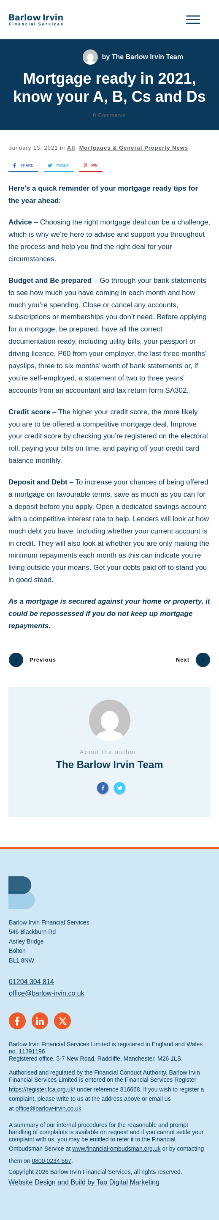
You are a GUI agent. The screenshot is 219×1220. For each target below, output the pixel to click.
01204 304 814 (31, 977)
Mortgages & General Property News (133, 148)
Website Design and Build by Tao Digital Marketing (84, 1177)
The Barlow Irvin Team (148, 56)
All (71, 148)
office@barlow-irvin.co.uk (46, 988)
